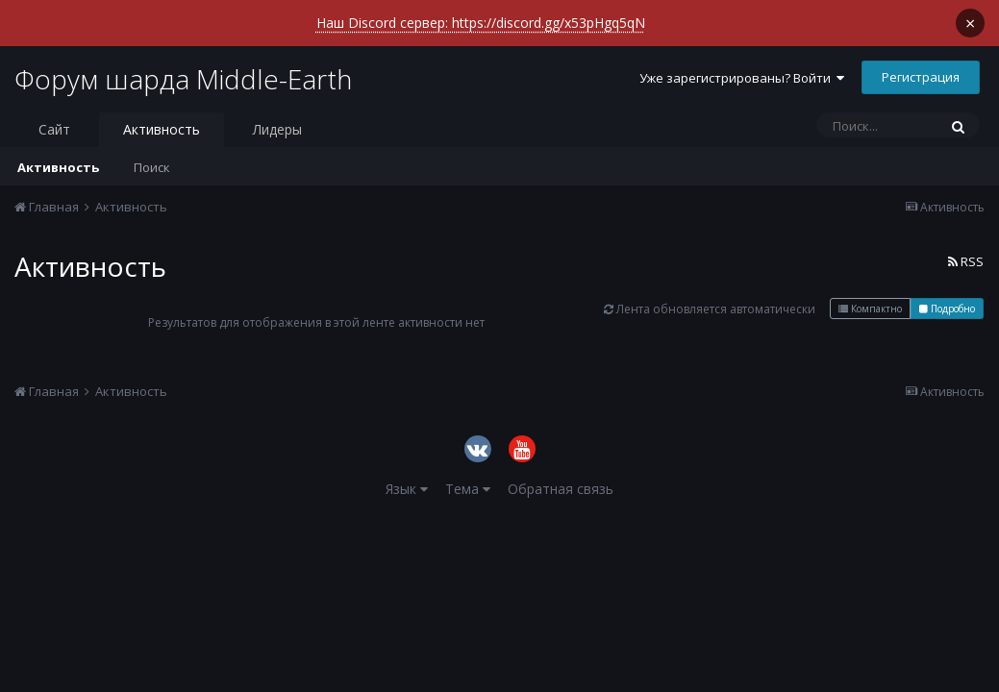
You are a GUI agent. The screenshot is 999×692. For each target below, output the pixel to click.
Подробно (947, 292)
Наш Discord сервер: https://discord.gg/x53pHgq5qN (480, 21)
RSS (966, 245)
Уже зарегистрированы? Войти (741, 61)
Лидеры (277, 113)
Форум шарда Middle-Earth (183, 62)
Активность (161, 113)
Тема (467, 472)
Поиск (152, 151)
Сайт (54, 113)
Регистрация (921, 60)
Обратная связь (560, 472)
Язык (407, 472)
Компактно (870, 292)
